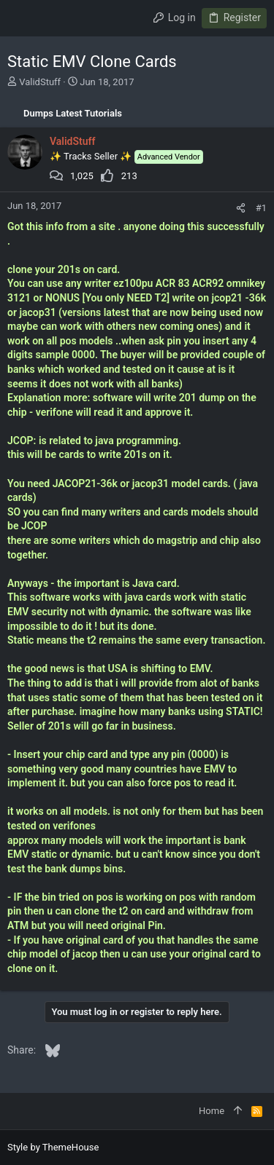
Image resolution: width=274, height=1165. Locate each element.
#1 (261, 207)
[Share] (241, 208)
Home (211, 1110)
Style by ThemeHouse (53, 1147)
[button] (22, 18)
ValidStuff (40, 81)
